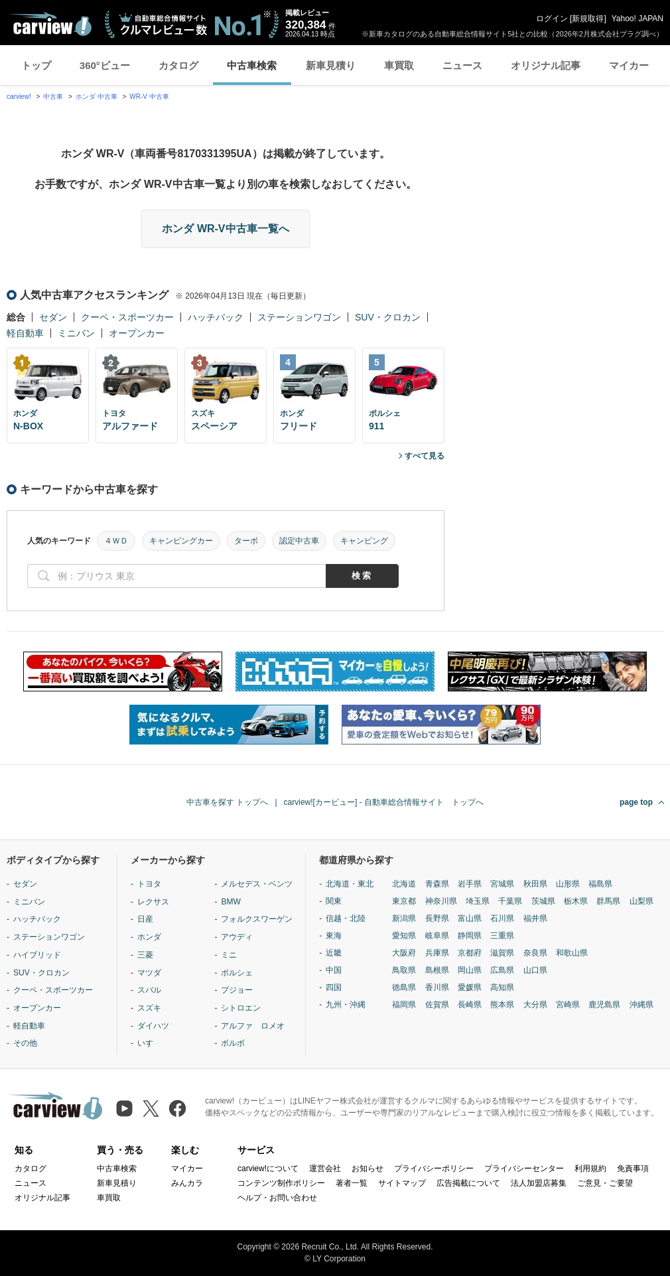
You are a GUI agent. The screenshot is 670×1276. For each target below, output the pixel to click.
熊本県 (502, 1004)
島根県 (437, 970)
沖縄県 (641, 1004)
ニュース (462, 65)
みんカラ (187, 1183)
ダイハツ (153, 1025)
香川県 (437, 987)
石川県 (502, 918)
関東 (334, 901)
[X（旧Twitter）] (151, 1108)
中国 (334, 970)
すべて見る (424, 456)
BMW (230, 901)
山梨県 (641, 901)
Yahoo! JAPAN (637, 18)
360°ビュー (105, 65)
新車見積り (331, 65)
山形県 (568, 883)
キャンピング (364, 540)
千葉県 (510, 901)
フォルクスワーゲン (257, 919)
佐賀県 (437, 1004)
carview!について (268, 1168)
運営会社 (325, 1168)
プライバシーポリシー (434, 1168)
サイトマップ (402, 1183)
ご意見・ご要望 (605, 1183)
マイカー (629, 65)
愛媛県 (470, 987)
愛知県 (404, 935)
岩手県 (470, 883)
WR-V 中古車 (148, 96)
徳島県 (404, 987)
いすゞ (149, 1043)
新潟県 (404, 918)
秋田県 (535, 883)
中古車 (53, 96)
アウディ (237, 937)
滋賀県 (502, 952)
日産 (145, 919)
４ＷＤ (116, 540)
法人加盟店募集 (539, 1183)
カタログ (178, 65)
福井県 (535, 918)
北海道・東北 (349, 883)
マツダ (149, 972)
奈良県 (535, 952)
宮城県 (502, 883)
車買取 (399, 65)
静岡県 (470, 935)
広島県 (502, 970)
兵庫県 (437, 952)
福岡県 (404, 1004)
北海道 (404, 883)
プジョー (237, 990)
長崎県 (470, 1004)
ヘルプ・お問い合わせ (277, 1197)
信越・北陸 (346, 918)
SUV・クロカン (388, 317)
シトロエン (241, 1008)
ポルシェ (237, 972)
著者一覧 (352, 1183)
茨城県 (543, 901)
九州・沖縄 (346, 1004)
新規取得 (588, 18)
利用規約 (590, 1168)
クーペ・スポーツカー (127, 317)
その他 (25, 1043)
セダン (53, 317)
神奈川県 (441, 901)
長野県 (437, 918)
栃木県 (576, 901)
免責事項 (633, 1168)
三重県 (502, 935)
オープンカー (137, 333)
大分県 (535, 1004)
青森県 (437, 883)
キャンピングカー (181, 540)
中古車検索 (252, 65)
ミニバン (76, 333)
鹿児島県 (604, 1004)
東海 (334, 935)
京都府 (470, 952)
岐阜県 (437, 935)
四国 (334, 987)
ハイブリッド (37, 954)
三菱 (145, 954)
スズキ (149, 1008)
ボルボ (233, 1043)
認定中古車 (299, 540)
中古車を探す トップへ (227, 802)
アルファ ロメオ (253, 1025)
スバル (149, 990)
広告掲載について (468, 1183)
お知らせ (367, 1168)
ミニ (229, 954)
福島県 (600, 883)
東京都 (404, 901)
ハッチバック (215, 317)
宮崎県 (568, 1004)
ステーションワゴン (299, 317)
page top (636, 802)
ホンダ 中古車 (96, 96)
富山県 (470, 918)
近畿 (334, 952)
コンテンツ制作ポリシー (281, 1183)
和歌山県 (572, 952)
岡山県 (470, 970)
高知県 (502, 987)
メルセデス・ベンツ (257, 883)
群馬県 (608, 901)
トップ (36, 65)
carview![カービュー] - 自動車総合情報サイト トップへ (384, 802)
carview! (19, 96)
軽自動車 (25, 333)
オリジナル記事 (545, 65)
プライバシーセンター (524, 1168)
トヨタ (149, 883)
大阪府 (404, 952)
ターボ (246, 540)
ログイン (552, 18)
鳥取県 (404, 970)
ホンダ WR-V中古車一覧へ (225, 228)
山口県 (535, 970)
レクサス (153, 901)
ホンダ (149, 937)
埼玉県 (478, 901)
